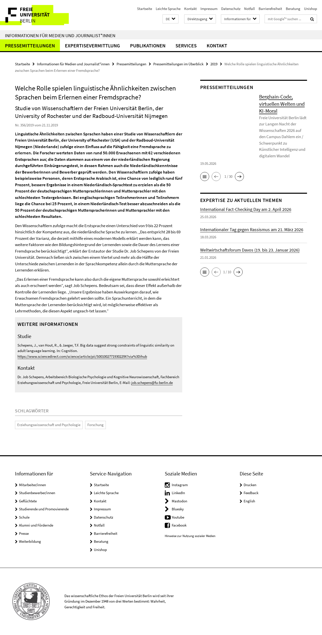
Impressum (208, 8)
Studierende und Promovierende (44, 509)
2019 (213, 64)
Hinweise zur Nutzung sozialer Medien (190, 536)
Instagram (180, 484)
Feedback (251, 492)
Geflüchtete (28, 501)
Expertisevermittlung (92, 45)
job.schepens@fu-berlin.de (152, 382)
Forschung (95, 424)
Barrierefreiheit (270, 8)
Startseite (144, 8)
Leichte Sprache (168, 8)
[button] (170, 19)
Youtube (178, 517)
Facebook (179, 525)
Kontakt (190, 8)
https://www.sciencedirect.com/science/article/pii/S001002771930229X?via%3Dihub (82, 356)
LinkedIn (178, 492)
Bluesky (178, 509)
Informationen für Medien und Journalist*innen (60, 35)
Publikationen (147, 45)
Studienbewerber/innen (37, 492)
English (249, 501)
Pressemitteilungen (30, 45)
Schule (24, 517)
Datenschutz (230, 8)
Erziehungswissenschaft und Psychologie (48, 424)
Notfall (249, 8)
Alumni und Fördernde (36, 525)
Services (186, 45)
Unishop (310, 8)
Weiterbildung (30, 541)
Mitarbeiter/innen (32, 484)
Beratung (293, 8)
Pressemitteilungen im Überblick (178, 64)
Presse (24, 533)
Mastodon (179, 501)
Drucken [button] (250, 484)
